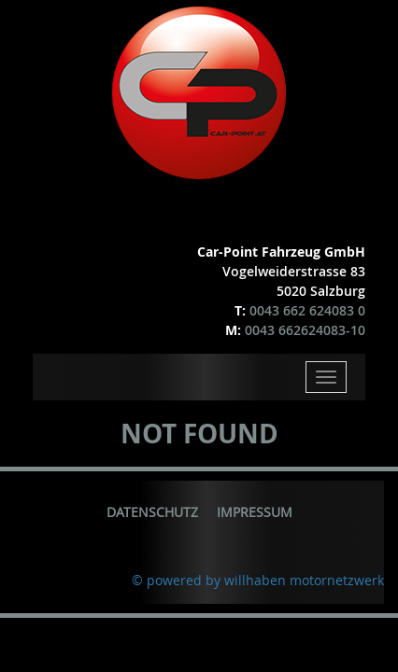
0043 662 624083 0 (307, 310)
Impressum (254, 512)
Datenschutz (152, 512)
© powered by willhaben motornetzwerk (258, 580)
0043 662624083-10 (305, 330)
